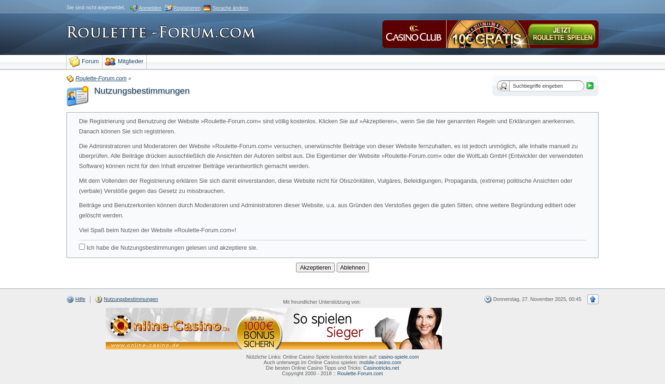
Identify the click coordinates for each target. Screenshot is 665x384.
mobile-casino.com (380, 362)
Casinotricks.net (381, 368)
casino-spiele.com (399, 357)
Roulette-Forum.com (360, 373)
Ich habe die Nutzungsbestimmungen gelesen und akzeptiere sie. (168, 247)
